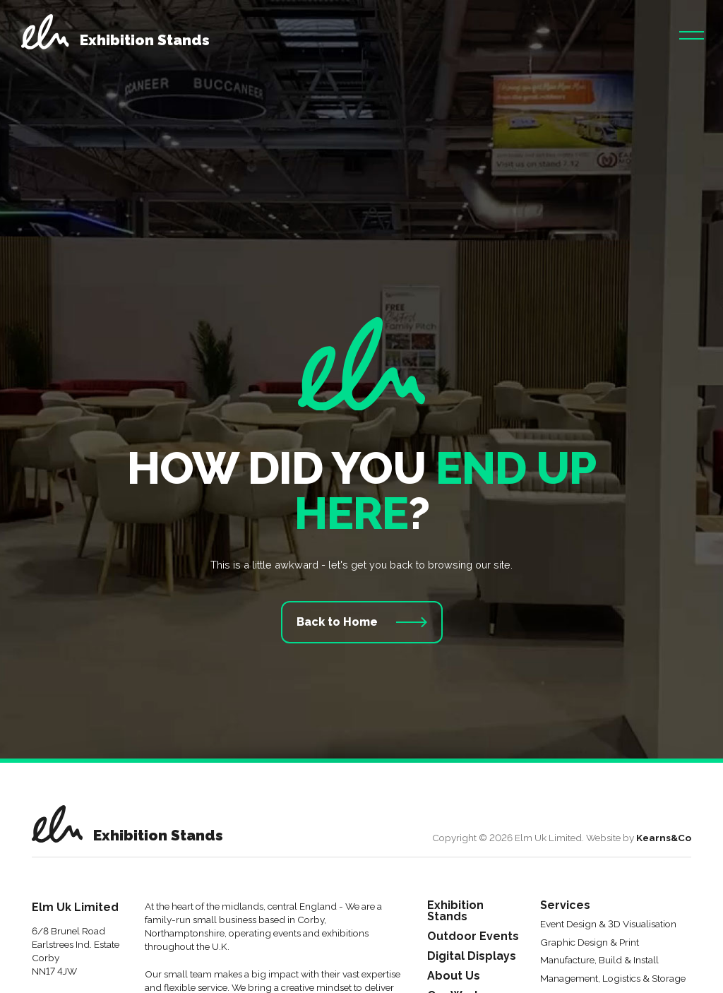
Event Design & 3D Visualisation (608, 924)
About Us (453, 976)
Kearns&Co (663, 837)
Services (565, 906)
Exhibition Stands (455, 911)
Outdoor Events (473, 937)
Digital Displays (471, 957)
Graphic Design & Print (589, 943)
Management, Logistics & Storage (613, 979)
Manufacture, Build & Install (599, 960)
